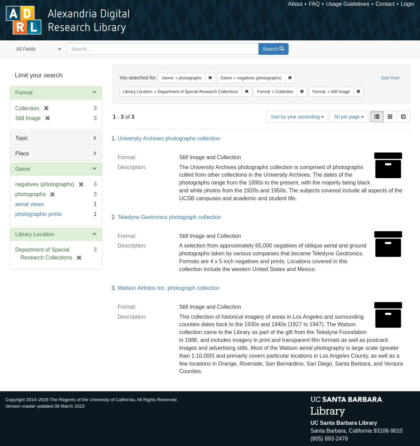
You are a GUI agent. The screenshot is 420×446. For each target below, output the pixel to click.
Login (407, 4)
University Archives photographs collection (169, 138)
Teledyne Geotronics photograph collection (169, 217)
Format (24, 92)
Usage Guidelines (347, 4)
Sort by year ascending (297, 116)
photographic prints (38, 214)
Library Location (34, 234)
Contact (385, 4)
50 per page (349, 116)
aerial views (29, 204)
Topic (21, 138)
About (295, 4)
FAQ (314, 4)
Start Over (390, 78)
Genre (22, 169)
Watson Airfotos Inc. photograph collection (169, 288)
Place (22, 153)
